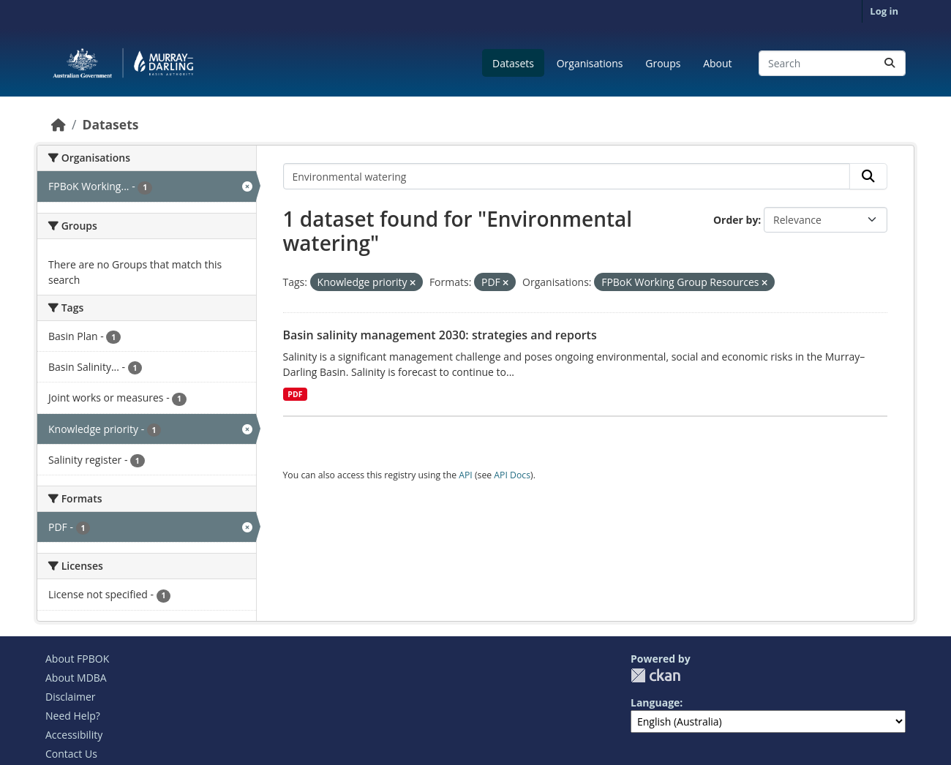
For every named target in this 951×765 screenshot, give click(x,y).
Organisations (590, 63)
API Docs (512, 475)
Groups (662, 63)
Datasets (513, 63)
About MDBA (76, 678)
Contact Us (71, 754)
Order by (735, 220)
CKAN (655, 675)
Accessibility (73, 735)
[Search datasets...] (832, 63)
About (717, 63)
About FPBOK (77, 659)
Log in (884, 11)
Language (655, 702)
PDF (294, 394)
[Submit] (889, 63)
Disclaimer (70, 697)
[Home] (58, 124)
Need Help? (72, 716)
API (466, 475)
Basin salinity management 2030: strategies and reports (440, 335)
